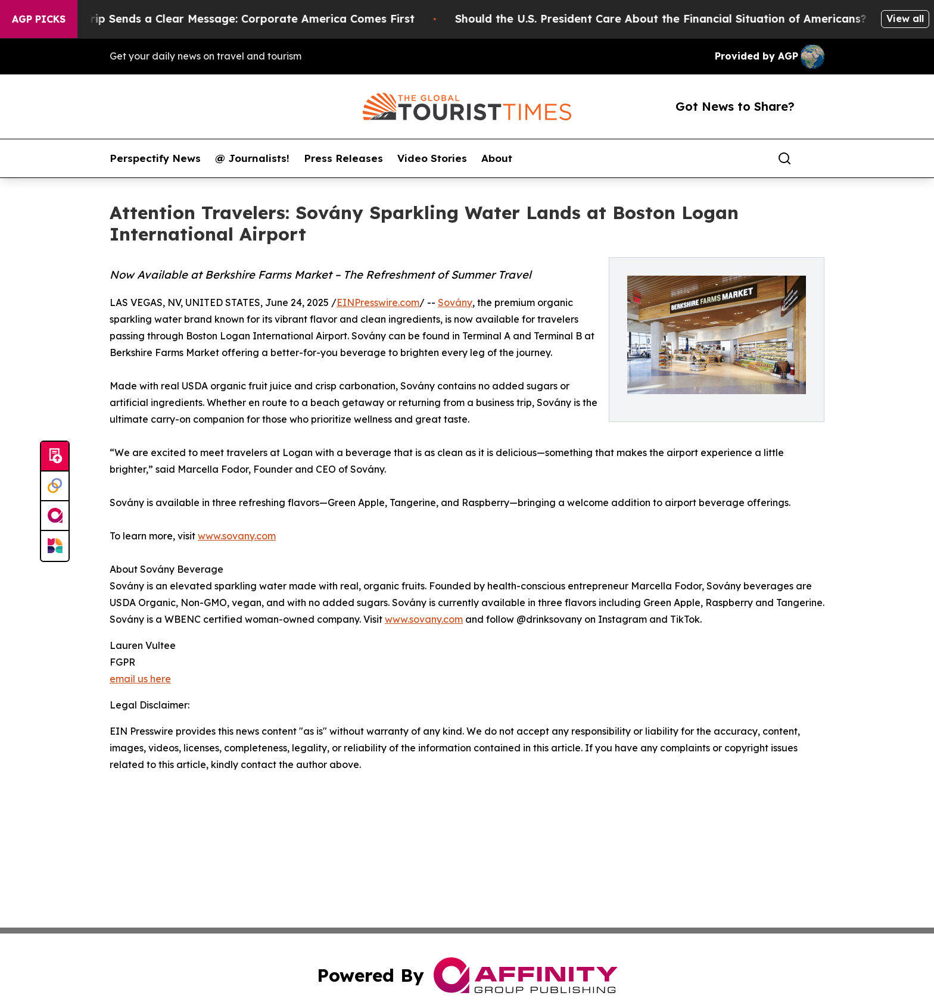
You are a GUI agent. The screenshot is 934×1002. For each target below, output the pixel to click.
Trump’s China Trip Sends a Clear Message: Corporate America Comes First (216, 19)
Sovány (455, 302)
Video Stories (432, 158)
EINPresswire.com (378, 302)
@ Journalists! (252, 158)
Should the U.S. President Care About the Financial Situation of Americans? (668, 19)
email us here (140, 679)
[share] (816, 158)
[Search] (784, 158)
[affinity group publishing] (55, 516)
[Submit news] (55, 457)
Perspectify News (155, 158)
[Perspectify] (55, 486)
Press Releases (343, 158)
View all (905, 18)
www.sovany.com (237, 536)
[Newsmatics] (55, 546)
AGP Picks (39, 19)
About (496, 158)
